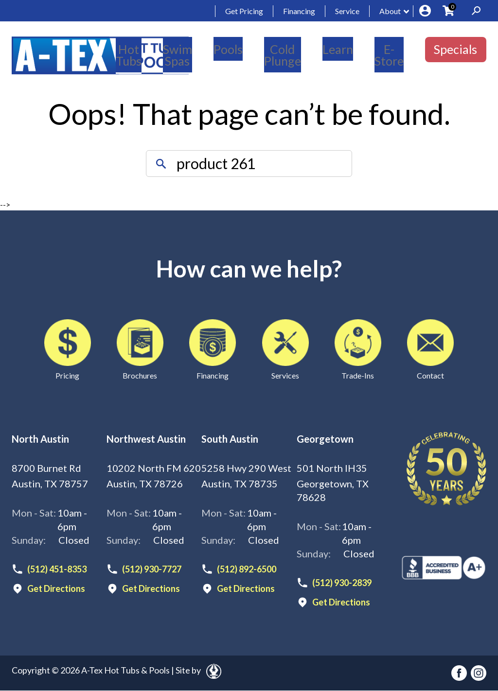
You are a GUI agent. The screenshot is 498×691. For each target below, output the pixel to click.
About (390, 11)
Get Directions (56, 588)
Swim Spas (177, 55)
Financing (299, 11)
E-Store (389, 55)
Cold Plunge (282, 55)
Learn (337, 49)
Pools (228, 49)
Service (347, 11)
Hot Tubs (129, 55)
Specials (455, 49)
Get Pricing (244, 11)
